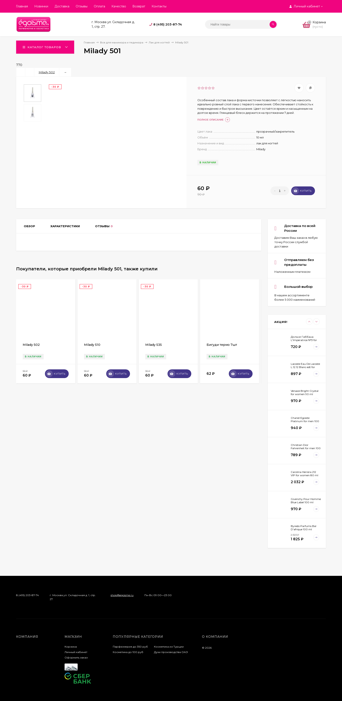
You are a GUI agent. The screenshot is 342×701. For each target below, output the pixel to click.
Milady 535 (153, 345)
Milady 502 (47, 72)
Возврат (138, 6)
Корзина (71, 646)
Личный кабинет (76, 652)
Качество (118, 6)
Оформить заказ (76, 657)
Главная (22, 6)
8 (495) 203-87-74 (167, 24)
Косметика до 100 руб (128, 652)
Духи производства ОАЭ (171, 652)
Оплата (99, 6)
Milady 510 (92, 345)
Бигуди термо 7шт (222, 345)
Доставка (62, 6)
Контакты (159, 6)
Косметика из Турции (169, 646)
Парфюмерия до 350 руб (130, 646)
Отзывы (81, 6)
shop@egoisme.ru (122, 595)
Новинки (41, 6)
